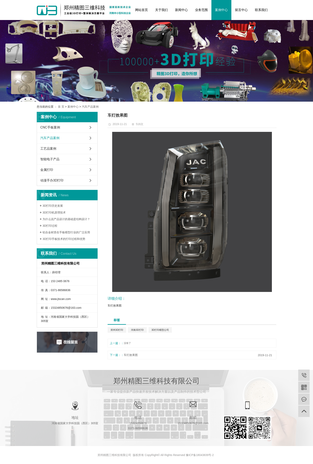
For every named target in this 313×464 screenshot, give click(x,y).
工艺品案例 (48, 148)
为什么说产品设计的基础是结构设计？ (66, 219)
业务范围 (201, 10)
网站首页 (141, 10)
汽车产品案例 (90, 106)
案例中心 (221, 10)
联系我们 (261, 10)
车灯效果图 (131, 355)
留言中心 (241, 10)
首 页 (61, 106)
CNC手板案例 (50, 127)
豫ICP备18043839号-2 (200, 455)
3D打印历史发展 (53, 205)
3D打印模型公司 (160, 330)
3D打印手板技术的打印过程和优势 (64, 239)
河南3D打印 (137, 330)
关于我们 (161, 10)
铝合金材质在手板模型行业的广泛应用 (66, 232)
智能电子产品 (49, 159)
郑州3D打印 (117, 330)
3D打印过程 (50, 225)
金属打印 (46, 169)
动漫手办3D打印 (51, 180)
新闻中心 (181, 10)
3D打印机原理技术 (54, 212)
